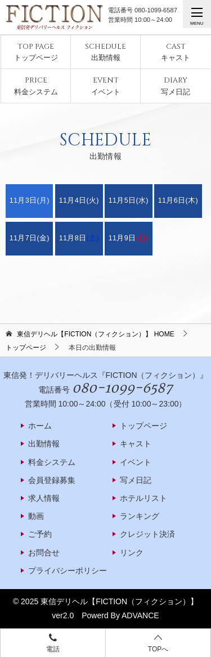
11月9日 (129, 238)
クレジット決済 (147, 534)
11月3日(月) (30, 200)
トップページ (36, 52)
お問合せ (44, 552)
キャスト (175, 52)
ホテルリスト (143, 498)
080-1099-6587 (155, 10)
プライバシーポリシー (67, 570)
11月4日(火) (79, 200)
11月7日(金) (30, 238)
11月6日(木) (178, 200)
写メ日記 (175, 85)
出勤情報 (105, 52)
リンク (131, 552)
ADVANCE (140, 615)
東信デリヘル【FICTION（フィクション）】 (119, 601)
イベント (105, 85)
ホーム (40, 425)
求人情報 (44, 498)
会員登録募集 (51, 480)
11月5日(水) (129, 200)
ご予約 (40, 534)
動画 (36, 516)
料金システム (36, 85)
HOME (95, 334)
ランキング (139, 516)
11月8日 (79, 238)
